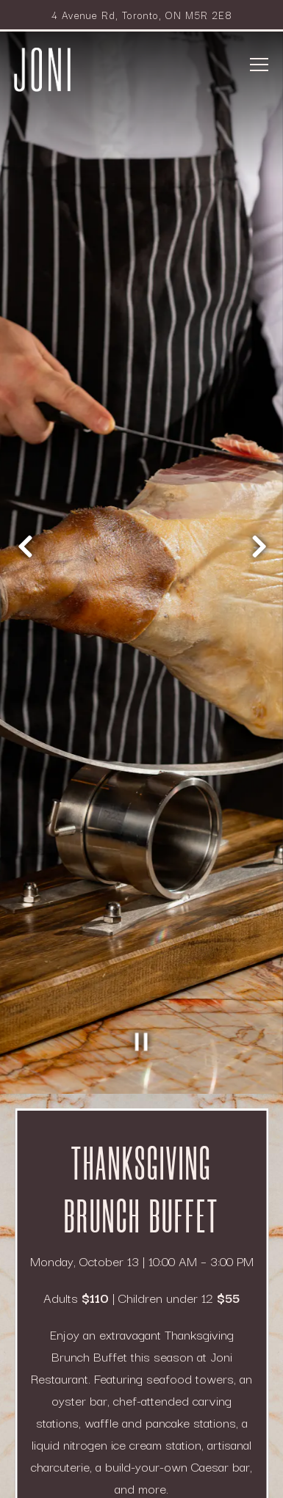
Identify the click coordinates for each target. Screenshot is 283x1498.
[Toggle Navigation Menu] (260, 64)
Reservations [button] (141, 1429)
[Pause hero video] (142, 928)
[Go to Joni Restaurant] (142, 14)
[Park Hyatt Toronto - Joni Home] (42, 67)
